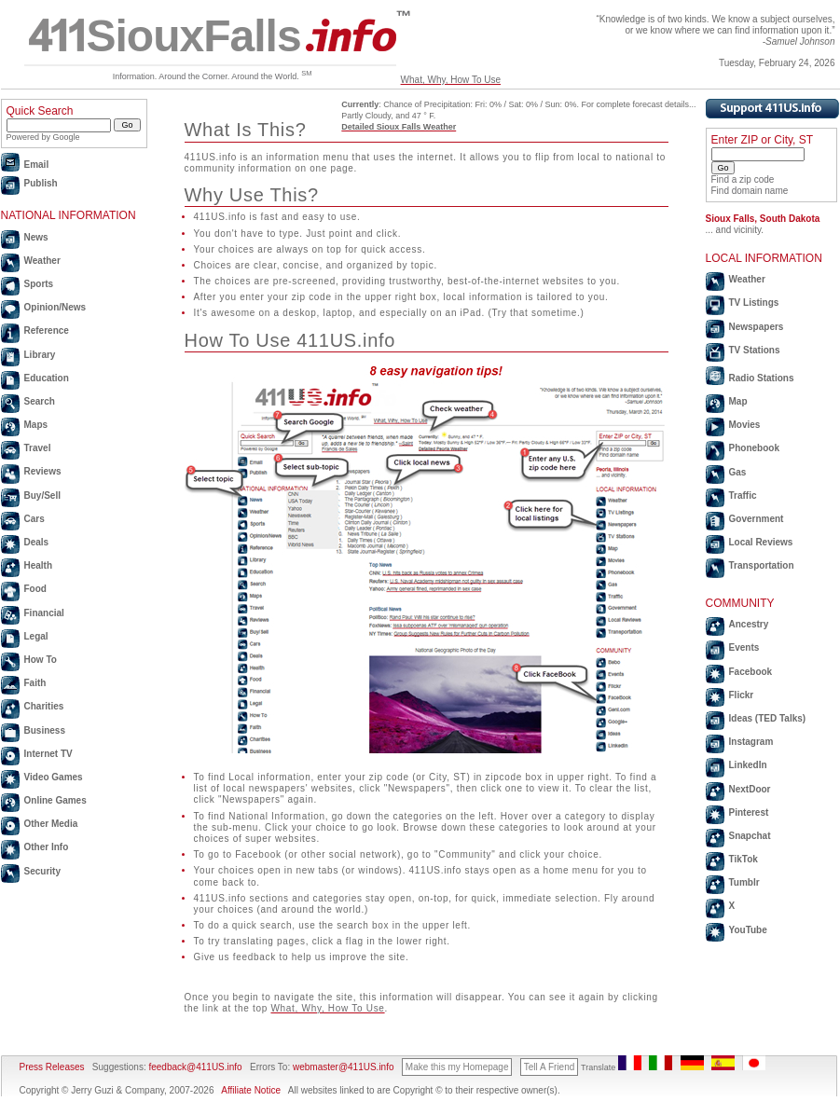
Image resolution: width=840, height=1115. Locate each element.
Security (42, 871)
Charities (44, 706)
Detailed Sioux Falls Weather (398, 126)
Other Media (51, 824)
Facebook (751, 672)
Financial (44, 613)
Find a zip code (743, 179)
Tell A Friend (549, 1067)
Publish (41, 183)
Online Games (55, 800)
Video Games (53, 777)
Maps (36, 425)
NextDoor (750, 789)
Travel (37, 448)
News (36, 237)
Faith (35, 683)
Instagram (751, 741)
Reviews (43, 471)
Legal (36, 636)
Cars (34, 519)
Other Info (46, 847)
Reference (46, 330)
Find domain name (750, 191)
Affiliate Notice (251, 1090)
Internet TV (48, 754)
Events (744, 647)
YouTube (748, 930)
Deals (36, 542)
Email (36, 164)
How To (40, 659)
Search (39, 401)
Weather (42, 260)
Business (44, 730)
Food (35, 589)
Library (40, 355)
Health (38, 565)
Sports (39, 284)
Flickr (741, 695)
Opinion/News (55, 307)
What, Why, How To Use (451, 80)
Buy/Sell (42, 495)
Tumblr (744, 882)
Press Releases (52, 1067)
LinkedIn (748, 765)
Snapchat (750, 836)
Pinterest (749, 812)
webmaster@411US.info (343, 1067)
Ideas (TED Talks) (767, 718)
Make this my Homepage (457, 1067)
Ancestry (749, 624)
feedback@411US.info (194, 1067)
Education (46, 378)
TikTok (743, 859)
